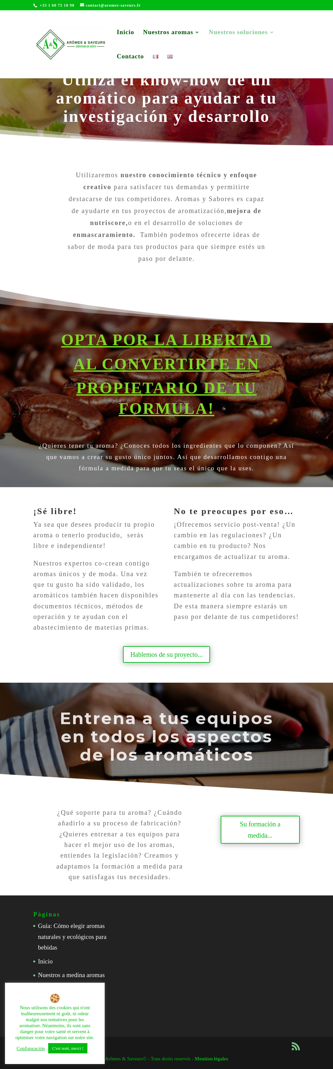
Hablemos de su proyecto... (166, 654)
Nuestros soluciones (238, 33)
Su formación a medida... (260, 829)
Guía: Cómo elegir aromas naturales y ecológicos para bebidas (72, 936)
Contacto (130, 57)
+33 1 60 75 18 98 (57, 5)
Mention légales (211, 1058)
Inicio (125, 33)
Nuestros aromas (168, 33)
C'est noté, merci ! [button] (68, 1048)
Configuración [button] (31, 1048)
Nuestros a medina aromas (71, 974)
